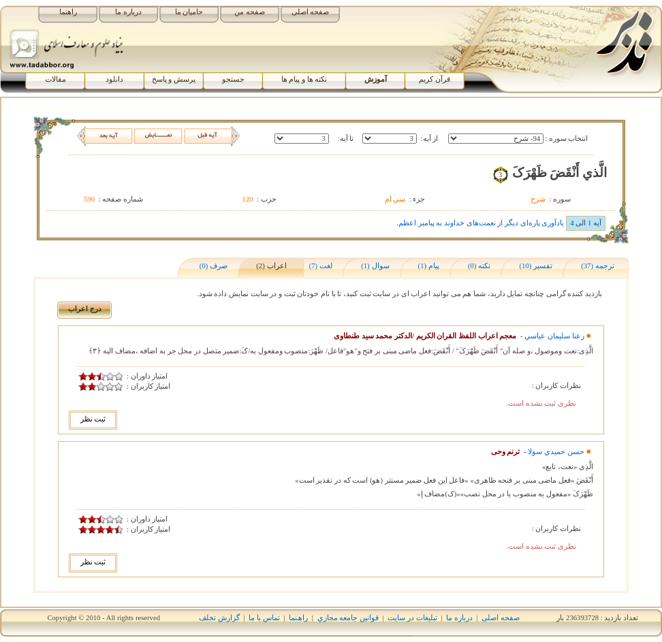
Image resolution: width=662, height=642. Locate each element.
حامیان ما (189, 12)
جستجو (233, 79)
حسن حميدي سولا (556, 451)
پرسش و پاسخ (173, 79)
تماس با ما (264, 618)
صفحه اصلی (310, 12)
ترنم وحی (505, 451)
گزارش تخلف (219, 618)
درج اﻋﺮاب (84, 308)
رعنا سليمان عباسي (554, 336)
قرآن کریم (434, 79)
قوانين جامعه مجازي (348, 618)
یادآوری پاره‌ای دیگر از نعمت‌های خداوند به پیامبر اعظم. (480, 223)
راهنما (68, 12)
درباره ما (128, 12)
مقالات (55, 79)
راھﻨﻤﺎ (298, 618)
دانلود (114, 79)
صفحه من (249, 12)
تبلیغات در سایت (412, 618)
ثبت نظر (93, 419)
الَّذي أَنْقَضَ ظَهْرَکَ (559, 172)
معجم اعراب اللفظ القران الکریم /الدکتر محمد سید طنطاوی (425, 336)
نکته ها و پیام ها (304, 79)
